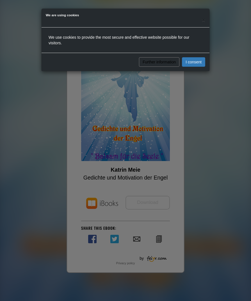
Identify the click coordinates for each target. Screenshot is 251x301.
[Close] (203, 20)
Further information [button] (159, 62)
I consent (194, 62)
